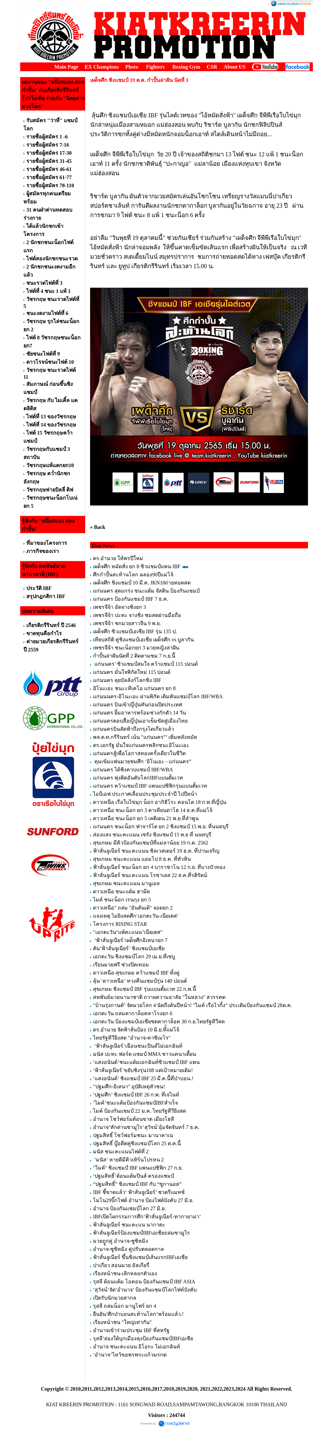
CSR (212, 67)
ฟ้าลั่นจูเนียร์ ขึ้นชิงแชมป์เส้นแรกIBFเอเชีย (140, 1257)
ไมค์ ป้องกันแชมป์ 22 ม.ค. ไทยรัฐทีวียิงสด (139, 1111)
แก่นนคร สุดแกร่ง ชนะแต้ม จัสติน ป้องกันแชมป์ (146, 591)
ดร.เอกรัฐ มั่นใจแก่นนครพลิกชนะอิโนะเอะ (141, 745)
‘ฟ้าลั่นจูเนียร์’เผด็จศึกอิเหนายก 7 (130, 940)
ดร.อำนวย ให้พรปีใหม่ (118, 558)
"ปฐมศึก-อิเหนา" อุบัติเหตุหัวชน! (129, 1086)
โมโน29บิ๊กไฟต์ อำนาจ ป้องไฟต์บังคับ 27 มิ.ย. (143, 1200)
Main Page (66, 67)
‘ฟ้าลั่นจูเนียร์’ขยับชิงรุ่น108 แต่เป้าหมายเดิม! (143, 1070)
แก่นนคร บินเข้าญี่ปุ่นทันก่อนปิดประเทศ (137, 704)
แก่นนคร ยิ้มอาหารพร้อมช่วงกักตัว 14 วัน (139, 712)
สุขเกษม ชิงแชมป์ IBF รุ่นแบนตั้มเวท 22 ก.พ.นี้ (145, 989)
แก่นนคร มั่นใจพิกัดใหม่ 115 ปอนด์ (131, 672)
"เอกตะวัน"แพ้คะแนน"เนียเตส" (127, 932)
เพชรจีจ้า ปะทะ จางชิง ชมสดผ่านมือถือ (137, 615)
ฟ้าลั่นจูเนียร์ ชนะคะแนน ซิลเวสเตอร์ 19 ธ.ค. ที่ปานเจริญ (156, 851)
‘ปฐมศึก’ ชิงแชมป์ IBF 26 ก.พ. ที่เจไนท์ (136, 1094)
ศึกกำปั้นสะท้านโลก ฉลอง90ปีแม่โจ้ (133, 574)
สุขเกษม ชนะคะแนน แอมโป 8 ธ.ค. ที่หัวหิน (142, 859)
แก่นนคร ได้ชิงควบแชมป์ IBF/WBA (133, 769)
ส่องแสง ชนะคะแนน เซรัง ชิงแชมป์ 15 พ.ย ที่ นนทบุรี (152, 834)
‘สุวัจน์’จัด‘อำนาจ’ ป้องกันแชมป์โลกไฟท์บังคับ (145, 1289)
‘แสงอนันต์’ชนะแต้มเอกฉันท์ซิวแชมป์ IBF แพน (146, 1062)
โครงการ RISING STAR (120, 924)
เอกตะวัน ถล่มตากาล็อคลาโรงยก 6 (132, 1013)
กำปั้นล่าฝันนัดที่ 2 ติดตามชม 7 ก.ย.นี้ (135, 656)
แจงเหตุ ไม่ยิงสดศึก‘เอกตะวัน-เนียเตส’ (136, 916)
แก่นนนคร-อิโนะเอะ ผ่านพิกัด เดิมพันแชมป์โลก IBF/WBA (157, 696)
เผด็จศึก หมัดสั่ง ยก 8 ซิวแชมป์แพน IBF (136, 566)
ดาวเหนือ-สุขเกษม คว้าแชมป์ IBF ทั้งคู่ (136, 973)
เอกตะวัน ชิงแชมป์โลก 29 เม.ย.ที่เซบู (134, 956)
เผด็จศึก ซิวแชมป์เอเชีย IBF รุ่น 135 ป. (135, 631)
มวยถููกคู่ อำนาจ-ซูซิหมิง (120, 1241)
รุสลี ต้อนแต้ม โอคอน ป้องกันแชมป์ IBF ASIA (144, 1281)
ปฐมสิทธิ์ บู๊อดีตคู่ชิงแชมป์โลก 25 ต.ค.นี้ (137, 1143)
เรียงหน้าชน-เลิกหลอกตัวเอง (125, 1273)
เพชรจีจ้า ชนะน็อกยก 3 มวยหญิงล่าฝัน (136, 647)
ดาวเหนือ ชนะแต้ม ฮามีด (121, 891)
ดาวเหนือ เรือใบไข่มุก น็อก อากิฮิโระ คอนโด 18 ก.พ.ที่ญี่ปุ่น (159, 802)
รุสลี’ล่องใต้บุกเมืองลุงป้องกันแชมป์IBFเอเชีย (143, 1338)
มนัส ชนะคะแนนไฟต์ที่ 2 (121, 1151)
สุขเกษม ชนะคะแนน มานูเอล (126, 883)
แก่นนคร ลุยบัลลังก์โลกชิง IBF (127, 680)
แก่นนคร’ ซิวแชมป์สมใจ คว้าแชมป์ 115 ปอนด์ (145, 664)
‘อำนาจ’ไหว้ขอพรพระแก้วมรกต (129, 1354)
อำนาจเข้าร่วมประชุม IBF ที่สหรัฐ (131, 1330)
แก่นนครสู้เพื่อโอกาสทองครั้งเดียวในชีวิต (139, 753)
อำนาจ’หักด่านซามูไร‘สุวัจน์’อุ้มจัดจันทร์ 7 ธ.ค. (146, 1127)
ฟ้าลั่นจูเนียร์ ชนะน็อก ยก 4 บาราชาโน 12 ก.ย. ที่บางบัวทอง (159, 867)
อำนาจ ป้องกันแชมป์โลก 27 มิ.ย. (129, 1208)
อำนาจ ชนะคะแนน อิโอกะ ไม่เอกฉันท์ (136, 1346)
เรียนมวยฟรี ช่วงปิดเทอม (121, 964)
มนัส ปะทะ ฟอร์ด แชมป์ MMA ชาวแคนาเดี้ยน (144, 1054)
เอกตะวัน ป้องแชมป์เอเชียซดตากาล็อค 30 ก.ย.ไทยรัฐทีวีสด (159, 1021)
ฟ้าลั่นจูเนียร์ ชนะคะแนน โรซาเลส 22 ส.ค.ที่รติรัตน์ (150, 875)
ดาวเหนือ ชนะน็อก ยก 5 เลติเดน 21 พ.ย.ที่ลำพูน (146, 818)
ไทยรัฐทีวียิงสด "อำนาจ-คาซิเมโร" (131, 1038)
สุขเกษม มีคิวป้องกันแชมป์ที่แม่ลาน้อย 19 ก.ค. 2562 (150, 843)
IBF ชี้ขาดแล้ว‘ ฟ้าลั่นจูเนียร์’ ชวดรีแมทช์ (139, 1192)
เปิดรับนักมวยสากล (114, 1298)
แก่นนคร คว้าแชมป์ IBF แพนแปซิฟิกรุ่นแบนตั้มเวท (150, 786)
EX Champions (102, 67)
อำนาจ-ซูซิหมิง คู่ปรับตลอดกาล (128, 1249)
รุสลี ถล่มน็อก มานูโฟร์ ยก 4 (124, 1306)
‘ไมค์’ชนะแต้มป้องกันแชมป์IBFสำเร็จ (135, 1103)
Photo (131, 67)
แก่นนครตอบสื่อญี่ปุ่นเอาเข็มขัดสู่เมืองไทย (140, 721)
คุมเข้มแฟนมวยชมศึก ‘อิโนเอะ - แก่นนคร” (142, 761)
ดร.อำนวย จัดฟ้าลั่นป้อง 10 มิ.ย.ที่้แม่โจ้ (136, 1029)
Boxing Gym (186, 67)
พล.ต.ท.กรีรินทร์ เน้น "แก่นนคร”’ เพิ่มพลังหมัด (145, 737)
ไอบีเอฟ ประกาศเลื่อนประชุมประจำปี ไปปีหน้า (145, 794)
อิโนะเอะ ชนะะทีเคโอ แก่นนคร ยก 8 (134, 688)
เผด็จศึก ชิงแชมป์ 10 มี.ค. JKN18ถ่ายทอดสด (142, 582)
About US (235, 67)
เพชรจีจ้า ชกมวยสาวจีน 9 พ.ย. (127, 623)
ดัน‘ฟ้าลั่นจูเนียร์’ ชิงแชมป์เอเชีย (128, 948)
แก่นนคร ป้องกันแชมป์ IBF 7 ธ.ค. (130, 599)
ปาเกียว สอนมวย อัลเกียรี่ (121, 1265)
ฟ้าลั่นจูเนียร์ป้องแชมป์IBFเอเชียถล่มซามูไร (141, 1233)
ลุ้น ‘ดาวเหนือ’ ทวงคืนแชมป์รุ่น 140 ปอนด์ (140, 981)
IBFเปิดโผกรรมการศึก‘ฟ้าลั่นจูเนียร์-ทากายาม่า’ (147, 1216)
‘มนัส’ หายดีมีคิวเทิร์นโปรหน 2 (129, 1159)
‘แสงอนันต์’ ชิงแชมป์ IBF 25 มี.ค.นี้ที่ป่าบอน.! (143, 1078)
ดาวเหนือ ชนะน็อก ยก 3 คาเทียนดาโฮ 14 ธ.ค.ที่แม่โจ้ (153, 810)
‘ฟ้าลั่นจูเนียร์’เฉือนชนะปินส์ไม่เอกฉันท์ (137, 1046)
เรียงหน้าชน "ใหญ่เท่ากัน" (122, 1322)
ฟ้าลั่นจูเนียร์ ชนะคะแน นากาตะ (129, 1224)
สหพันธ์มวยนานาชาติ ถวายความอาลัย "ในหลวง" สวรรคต (159, 997)
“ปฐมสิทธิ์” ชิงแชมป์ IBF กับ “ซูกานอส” (137, 1184)
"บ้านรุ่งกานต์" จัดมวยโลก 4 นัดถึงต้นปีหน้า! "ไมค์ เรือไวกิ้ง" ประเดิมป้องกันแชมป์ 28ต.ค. (192, 1005)
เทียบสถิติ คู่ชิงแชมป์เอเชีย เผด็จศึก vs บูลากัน (143, 639)
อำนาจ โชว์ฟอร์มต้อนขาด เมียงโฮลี (133, 1119)
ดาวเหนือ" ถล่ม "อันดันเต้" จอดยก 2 (133, 908)
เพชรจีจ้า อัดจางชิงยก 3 (119, 607)
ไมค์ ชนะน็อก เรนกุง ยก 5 (122, 899)
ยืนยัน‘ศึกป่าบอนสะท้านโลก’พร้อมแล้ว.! (138, 1314)
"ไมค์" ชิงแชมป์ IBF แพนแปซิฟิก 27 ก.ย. (138, 1168)
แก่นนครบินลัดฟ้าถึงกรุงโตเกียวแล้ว (133, 729)
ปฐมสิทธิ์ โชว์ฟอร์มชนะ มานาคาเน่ (133, 1135)
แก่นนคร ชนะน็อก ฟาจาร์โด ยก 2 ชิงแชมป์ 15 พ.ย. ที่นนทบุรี (161, 826)
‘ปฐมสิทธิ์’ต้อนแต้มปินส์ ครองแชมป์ (133, 1176)
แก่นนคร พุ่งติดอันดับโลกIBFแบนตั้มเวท (138, 777)
